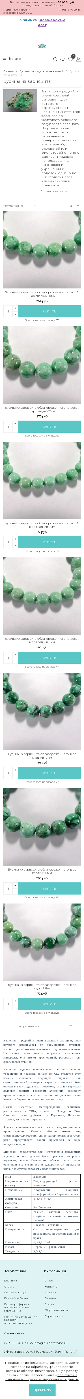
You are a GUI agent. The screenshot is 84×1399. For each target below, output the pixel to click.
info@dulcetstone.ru (51, 1343)
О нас (49, 1280)
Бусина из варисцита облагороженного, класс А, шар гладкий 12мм (42, 409)
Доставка (10, 1280)
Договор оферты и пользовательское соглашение (17, 1307)
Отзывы (50, 1298)
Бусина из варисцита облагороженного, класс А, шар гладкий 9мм (42, 640)
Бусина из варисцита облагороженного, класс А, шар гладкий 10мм (42, 294)
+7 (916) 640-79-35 (69, 9)
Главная (9, 71)
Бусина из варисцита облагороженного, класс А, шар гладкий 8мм (42, 525)
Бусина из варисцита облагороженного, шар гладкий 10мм (42, 755)
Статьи (49, 1304)
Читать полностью (54, 191)
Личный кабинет (16, 1298)
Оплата (9, 1286)
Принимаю (42, 1390)
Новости (50, 1292)
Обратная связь (56, 1310)
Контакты (51, 1286)
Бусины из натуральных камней (41, 71)
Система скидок (15, 1292)
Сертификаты (54, 1316)
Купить (49, 311)
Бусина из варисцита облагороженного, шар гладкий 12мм (42, 871)
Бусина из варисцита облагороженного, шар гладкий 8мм (42, 986)
